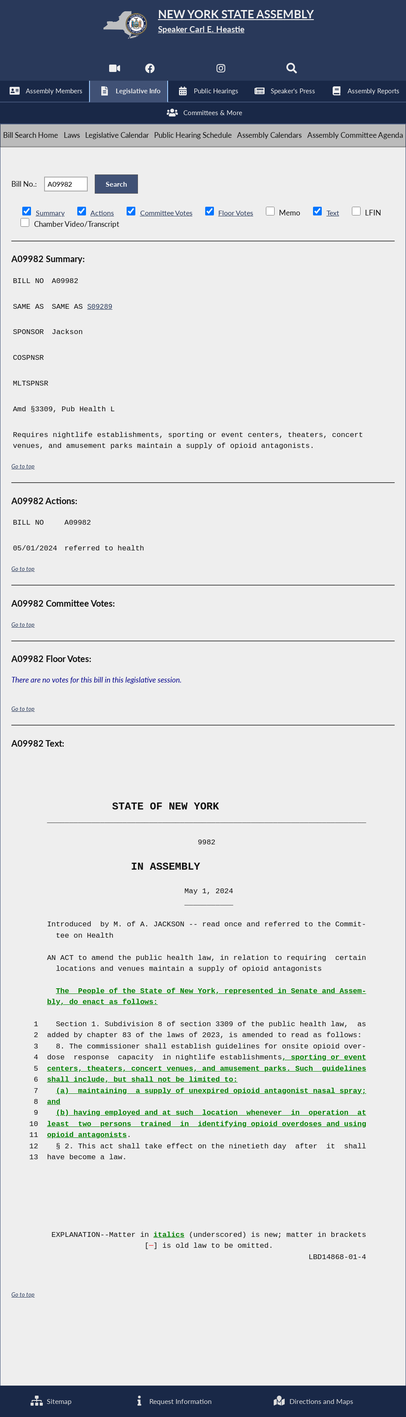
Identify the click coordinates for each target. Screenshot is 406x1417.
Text (341, 274)
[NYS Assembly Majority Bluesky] (257, 74)
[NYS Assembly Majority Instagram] (221, 74)
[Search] (293, 74)
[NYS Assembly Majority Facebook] (148, 74)
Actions (103, 274)
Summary (51, 274)
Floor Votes (242, 274)
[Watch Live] (112, 74)
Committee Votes (170, 274)
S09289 (100, 369)
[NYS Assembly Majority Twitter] (185, 74)
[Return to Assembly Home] (203, 27)
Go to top (23, 528)
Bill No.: (24, 240)
